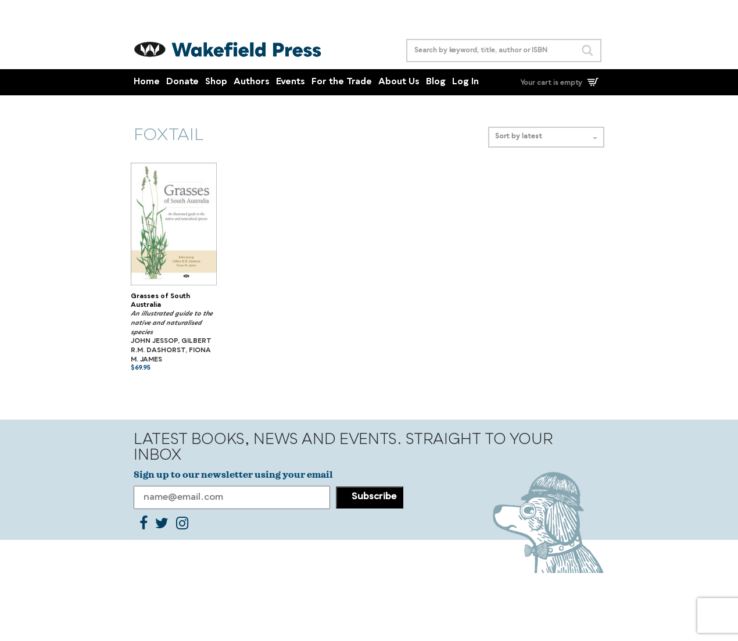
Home (147, 82)
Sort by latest (546, 137)
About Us (399, 82)
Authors (252, 82)
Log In (465, 82)
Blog (436, 82)
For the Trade (341, 82)
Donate (182, 82)
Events (290, 82)
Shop (216, 82)
